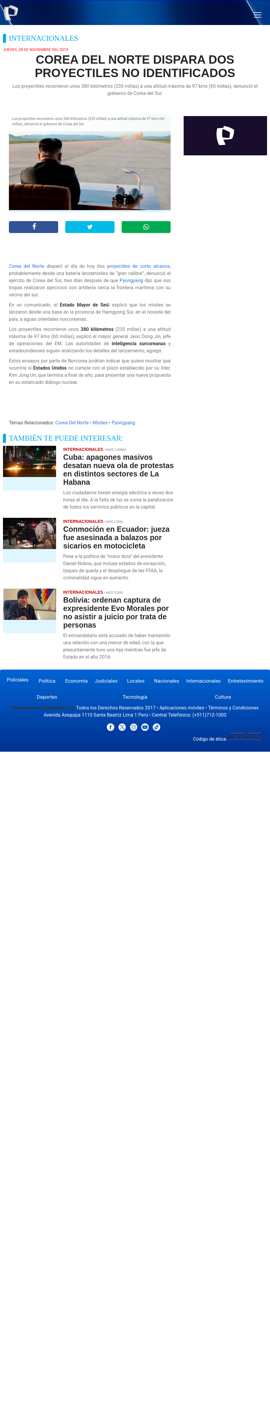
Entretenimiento (245, 681)
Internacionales (203, 681)
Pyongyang (131, 280)
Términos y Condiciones (233, 708)
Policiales (17, 680)
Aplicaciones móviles (182, 708)
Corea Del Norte (72, 423)
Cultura (223, 697)
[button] (257, 15)
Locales (135, 681)
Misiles (100, 423)
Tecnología (135, 697)
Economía (76, 681)
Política (47, 681)
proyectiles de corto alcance (138, 266)
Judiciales (106, 681)
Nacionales (166, 681)
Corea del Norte (26, 266)
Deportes (47, 697)
